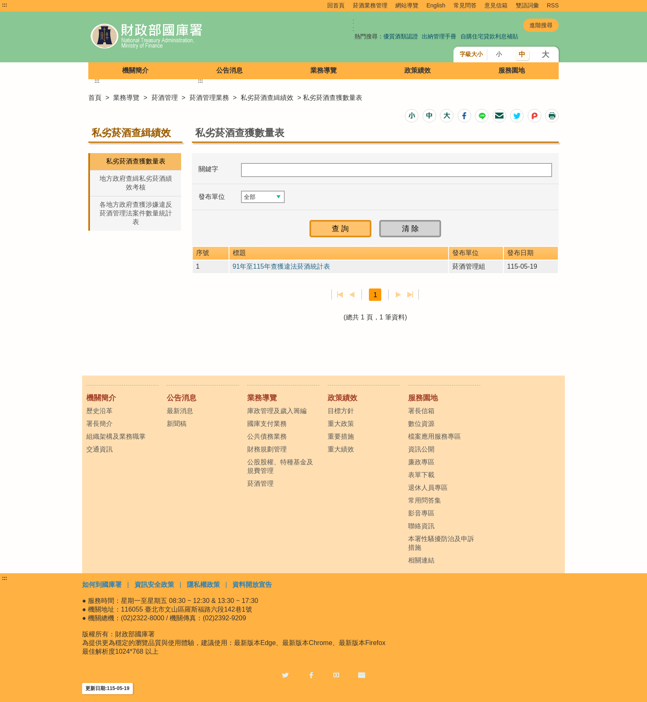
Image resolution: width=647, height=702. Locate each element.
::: (4, 5)
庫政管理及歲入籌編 (277, 410)
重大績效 (341, 449)
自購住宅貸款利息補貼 (489, 36)
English (435, 5)
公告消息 (229, 70)
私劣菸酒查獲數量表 (135, 161)
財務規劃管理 (267, 449)
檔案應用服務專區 (434, 436)
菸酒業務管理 (370, 5)
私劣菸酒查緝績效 (267, 97)
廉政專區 (421, 462)
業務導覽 (323, 70)
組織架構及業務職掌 (116, 436)
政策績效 (417, 70)
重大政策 (341, 423)
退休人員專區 (428, 487)
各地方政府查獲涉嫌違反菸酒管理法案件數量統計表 (135, 213)
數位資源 (421, 423)
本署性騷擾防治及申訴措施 (441, 543)
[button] (411, 116)
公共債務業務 (267, 436)
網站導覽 (406, 5)
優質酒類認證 (400, 36)
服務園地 (511, 70)
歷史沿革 (99, 410)
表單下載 (421, 474)
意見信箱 (496, 5)
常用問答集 (424, 500)
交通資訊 (99, 449)
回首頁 (336, 5)
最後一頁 (410, 295)
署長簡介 (99, 423)
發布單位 (211, 196)
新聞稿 (177, 423)
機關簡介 (135, 70)
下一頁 (398, 295)
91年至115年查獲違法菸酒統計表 (282, 266)
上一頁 (351, 295)
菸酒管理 (164, 97)
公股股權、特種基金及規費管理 (280, 466)
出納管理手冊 (439, 36)
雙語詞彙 (527, 5)
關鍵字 (208, 169)
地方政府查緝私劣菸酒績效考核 (135, 183)
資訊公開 (421, 449)
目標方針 (341, 410)
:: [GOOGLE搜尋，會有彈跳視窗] (353, 25)
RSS (553, 5)
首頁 (95, 97)
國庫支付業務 (267, 423)
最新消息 (180, 410)
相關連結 (421, 560)
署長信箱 (421, 410)
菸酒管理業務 (209, 97)
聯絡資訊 (421, 525)
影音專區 (421, 513)
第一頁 (340, 295)
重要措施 (341, 436)
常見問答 (465, 5)
